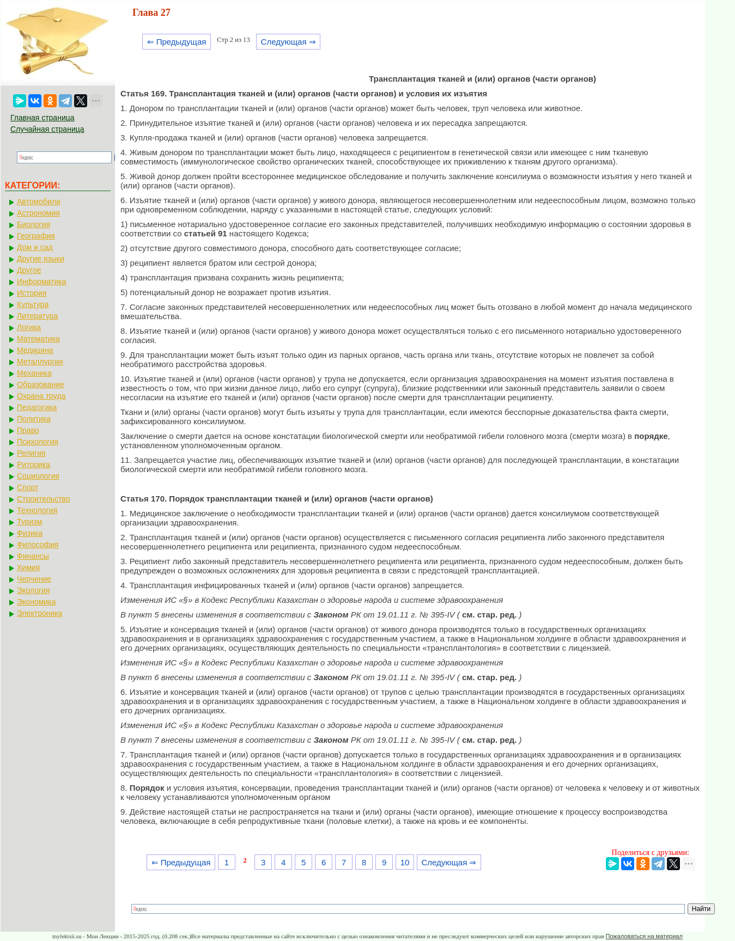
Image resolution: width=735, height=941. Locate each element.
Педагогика (37, 407)
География (36, 235)
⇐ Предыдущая (176, 41)
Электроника (40, 613)
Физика (29, 533)
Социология (38, 476)
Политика (34, 418)
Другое (29, 270)
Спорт (27, 487)
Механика (34, 373)
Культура (32, 304)
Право (28, 430)
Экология (33, 590)
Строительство (43, 498)
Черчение (34, 579)
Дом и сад (35, 247)
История (31, 293)
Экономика (36, 601)
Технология (37, 510)
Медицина (35, 350)
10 (405, 862)
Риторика (33, 464)
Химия (28, 567)
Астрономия (38, 213)
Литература (37, 315)
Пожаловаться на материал (643, 936)
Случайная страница (47, 129)
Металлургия (40, 361)
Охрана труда (41, 396)
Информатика (41, 281)
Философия (37, 544)
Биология (33, 224)
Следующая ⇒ (288, 41)
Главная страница (42, 117)
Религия (31, 453)
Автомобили (38, 201)
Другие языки (40, 258)
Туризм (29, 521)
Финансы (33, 556)
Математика (38, 338)
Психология (37, 441)
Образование (40, 384)
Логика (29, 327)
